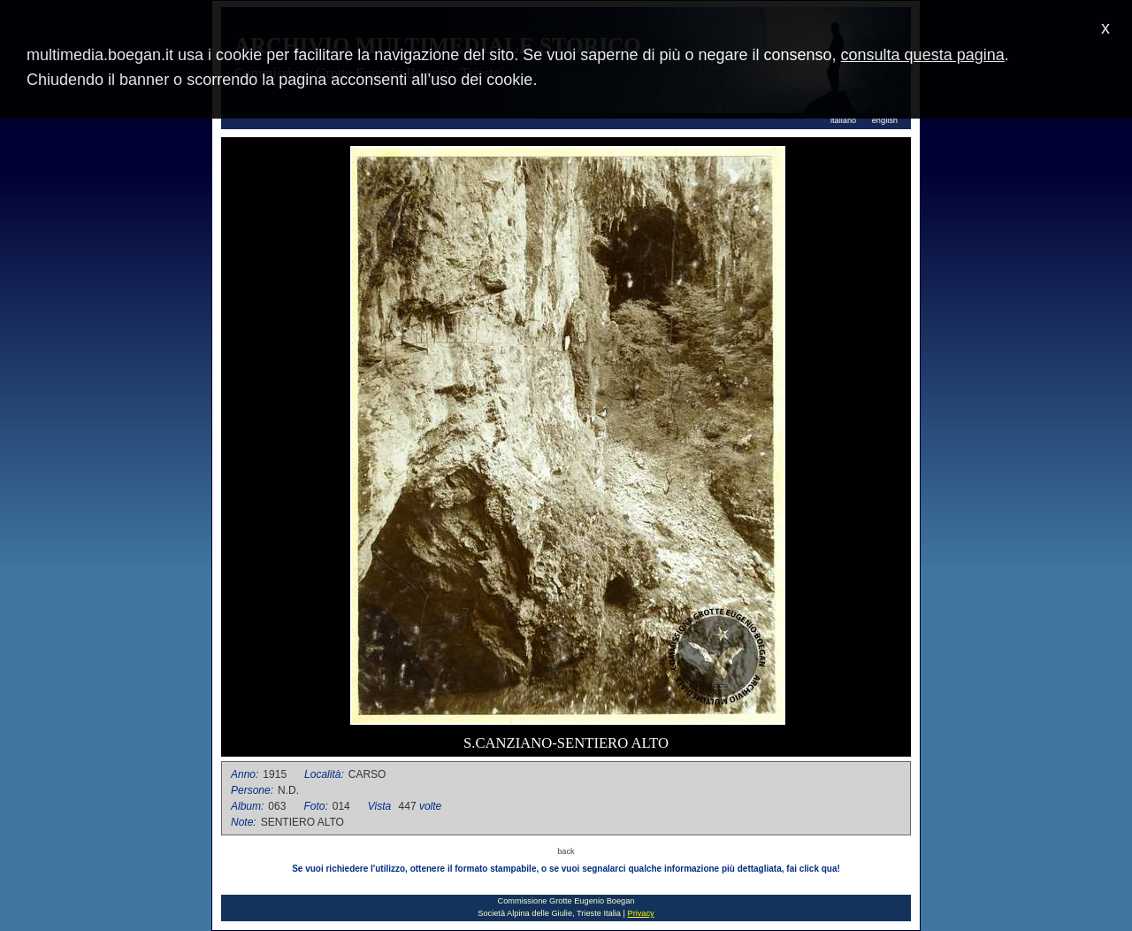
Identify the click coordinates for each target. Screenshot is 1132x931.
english (885, 120)
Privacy (640, 913)
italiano (843, 120)
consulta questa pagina (923, 55)
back (566, 851)
